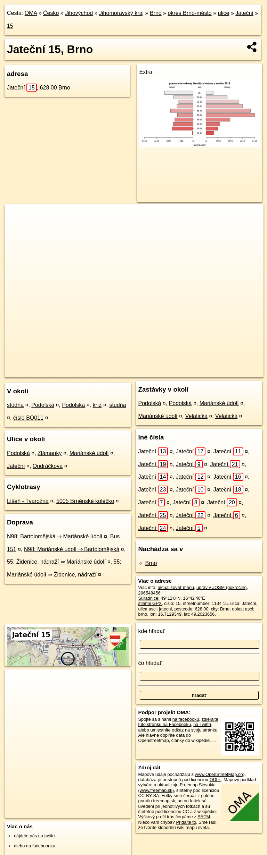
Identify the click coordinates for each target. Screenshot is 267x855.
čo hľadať (150, 663)
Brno (156, 13)
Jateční (244, 13)
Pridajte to (186, 822)
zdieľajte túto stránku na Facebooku (178, 722)
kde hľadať (151, 631)
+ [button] (16, 216)
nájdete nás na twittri (34, 835)
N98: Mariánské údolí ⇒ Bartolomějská (71, 549)
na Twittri (202, 724)
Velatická (196, 416)
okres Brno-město (189, 13)
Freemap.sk (181, 372)
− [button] (16, 226)
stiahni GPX (150, 603)
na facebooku (185, 719)
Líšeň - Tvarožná (28, 501)
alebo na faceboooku (34, 845)
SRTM (203, 816)
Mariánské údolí (89, 453)
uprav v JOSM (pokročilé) (221, 587)
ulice (223, 13)
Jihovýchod (79, 13)
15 (10, 26)
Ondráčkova (48, 466)
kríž (97, 405)
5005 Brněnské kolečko (85, 501)
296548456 (149, 593)
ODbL (215, 779)
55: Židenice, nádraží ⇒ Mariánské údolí (56, 562)
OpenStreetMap (145, 372)
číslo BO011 (28, 418)
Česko (51, 13)
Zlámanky (50, 453)
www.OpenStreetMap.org (219, 774)
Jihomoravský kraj (121, 13)
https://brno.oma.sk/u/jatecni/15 (232, 372)
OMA (31, 13)
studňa (15, 405)
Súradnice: (149, 598)
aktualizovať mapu (176, 587)
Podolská (42, 405)
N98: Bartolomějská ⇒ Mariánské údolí (54, 536)
